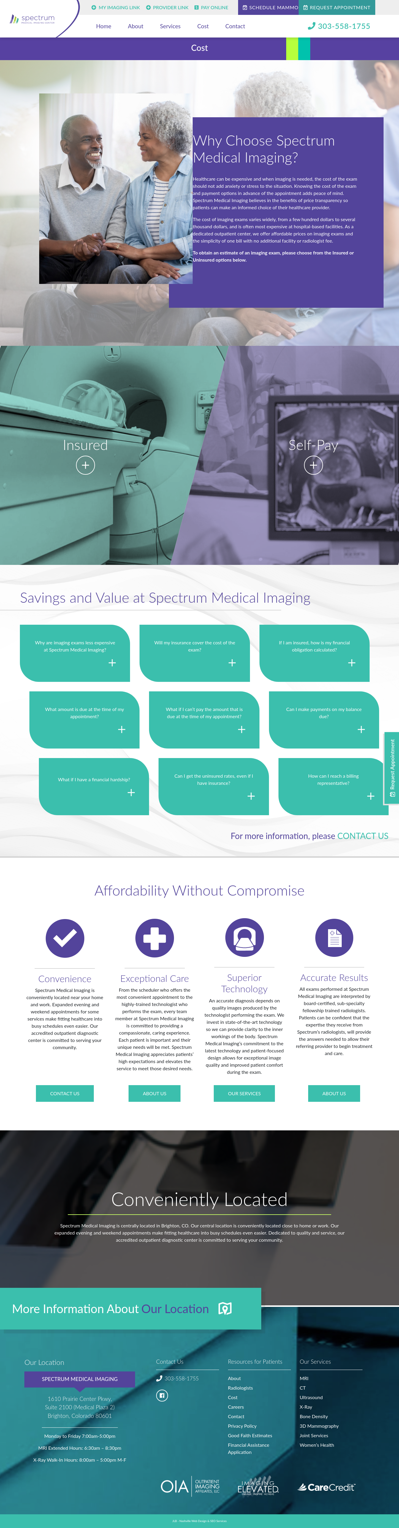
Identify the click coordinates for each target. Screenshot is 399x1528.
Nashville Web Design (193, 1521)
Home (103, 26)
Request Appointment (336, 7)
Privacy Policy (242, 1426)
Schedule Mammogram (278, 7)
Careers (236, 1407)
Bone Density (314, 1416)
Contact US (65, 1093)
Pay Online (211, 7)
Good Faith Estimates (250, 1435)
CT (303, 1387)
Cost (203, 26)
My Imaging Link (115, 7)
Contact (235, 26)
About (135, 26)
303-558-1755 (339, 25)
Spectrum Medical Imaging (80, 1379)
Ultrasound (311, 1397)
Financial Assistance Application (248, 1448)
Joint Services (314, 1435)
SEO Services (218, 1521)
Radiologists (240, 1387)
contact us (362, 836)
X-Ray (306, 1407)
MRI (304, 1378)
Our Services (244, 1093)
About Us (154, 1093)
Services (170, 26)
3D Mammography (319, 1426)
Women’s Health (317, 1445)
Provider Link (167, 7)
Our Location (175, 1309)
